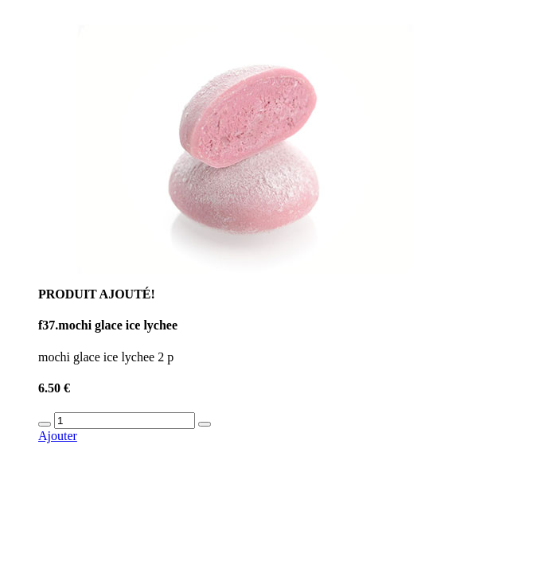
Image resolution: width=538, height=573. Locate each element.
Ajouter (57, 435)
